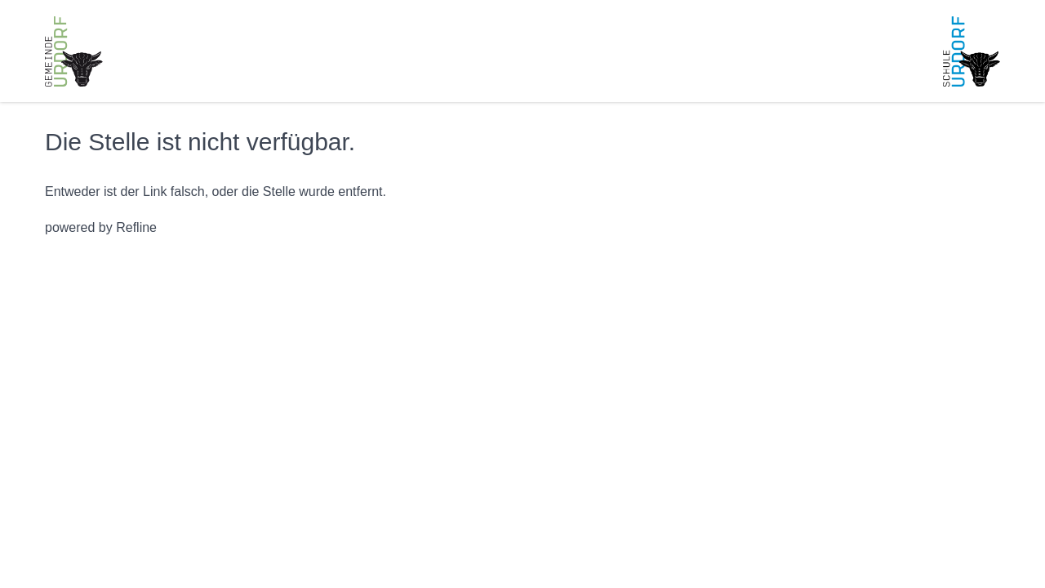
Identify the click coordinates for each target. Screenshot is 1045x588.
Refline (136, 227)
